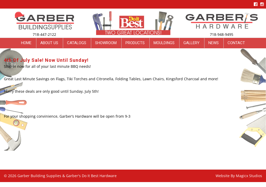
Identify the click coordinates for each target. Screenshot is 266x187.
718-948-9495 (221, 34)
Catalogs (76, 43)
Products (135, 43)
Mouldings (164, 43)
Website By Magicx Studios (239, 175)
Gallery (191, 43)
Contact (236, 43)
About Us (49, 43)
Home (26, 43)
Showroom (106, 43)
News (213, 43)
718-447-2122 (44, 34)
